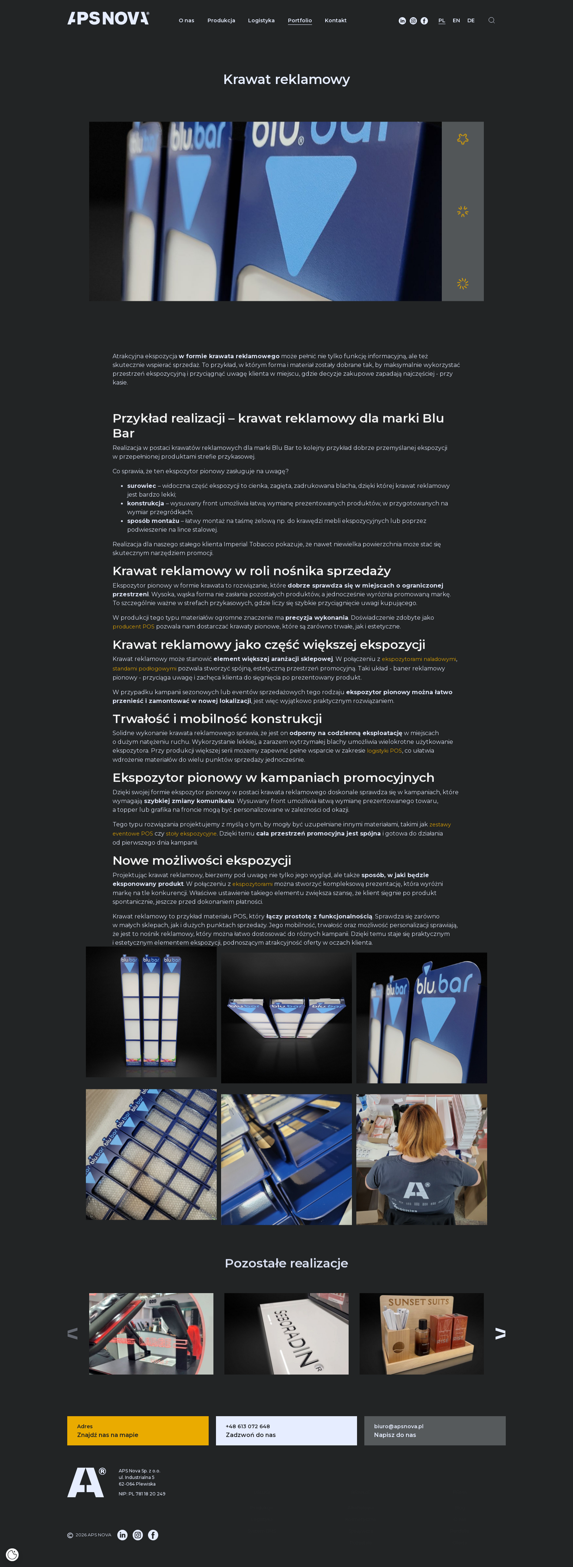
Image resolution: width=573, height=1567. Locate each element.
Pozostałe (361, 1514)
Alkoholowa (361, 1479)
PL (442, 20)
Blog (460, 1479)
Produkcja (221, 20)
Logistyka (261, 20)
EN (456, 20)
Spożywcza (361, 1502)
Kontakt (336, 20)
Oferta (459, 1514)
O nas (186, 20)
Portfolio (300, 20)
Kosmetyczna (360, 1490)
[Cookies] (12, 1554)
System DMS (262, 1502)
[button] (507, 1330)
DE (471, 20)
